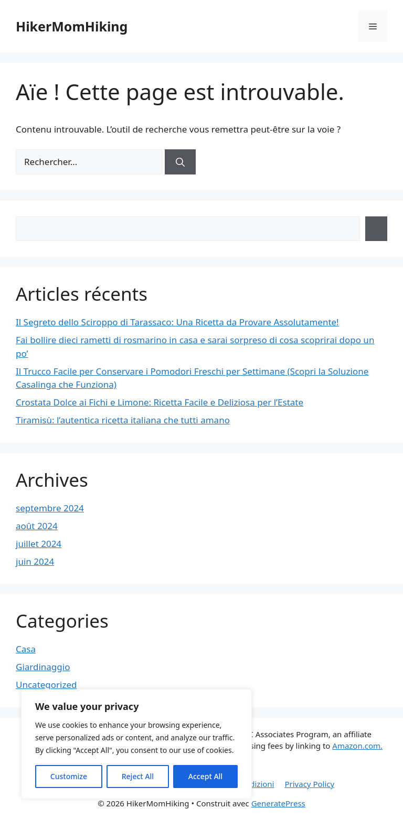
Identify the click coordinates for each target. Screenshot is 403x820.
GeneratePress (278, 803)
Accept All (205, 776)
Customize (68, 776)
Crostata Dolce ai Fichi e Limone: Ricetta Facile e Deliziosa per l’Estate (159, 402)
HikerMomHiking (72, 26)
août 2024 (37, 526)
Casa (26, 649)
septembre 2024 (50, 508)
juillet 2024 (38, 544)
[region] (136, 744)
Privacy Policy (309, 784)
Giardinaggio (43, 667)
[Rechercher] (180, 161)
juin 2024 (35, 561)
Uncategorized (46, 685)
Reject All (138, 776)
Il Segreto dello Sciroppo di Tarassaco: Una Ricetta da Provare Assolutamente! (177, 322)
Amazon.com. (357, 745)
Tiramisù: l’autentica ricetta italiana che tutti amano (123, 420)
